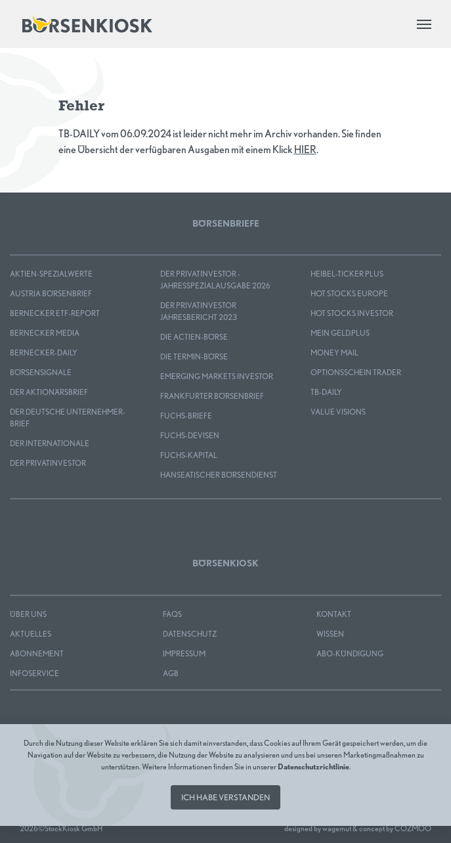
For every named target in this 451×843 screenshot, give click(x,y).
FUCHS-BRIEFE (186, 416)
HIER (305, 149)
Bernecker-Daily (43, 352)
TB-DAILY (326, 392)
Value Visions (338, 412)
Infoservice (34, 673)
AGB (171, 673)
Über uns (28, 614)
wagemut (336, 828)
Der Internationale (49, 443)
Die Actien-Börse (194, 337)
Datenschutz (190, 634)
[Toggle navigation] (423, 24)
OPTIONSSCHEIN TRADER (356, 372)
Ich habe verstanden (225, 797)
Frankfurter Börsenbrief (212, 396)
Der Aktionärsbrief (49, 392)
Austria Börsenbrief (51, 293)
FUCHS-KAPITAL (188, 455)
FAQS (172, 614)
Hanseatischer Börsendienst (218, 475)
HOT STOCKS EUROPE (349, 293)
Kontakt (333, 614)
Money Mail (334, 352)
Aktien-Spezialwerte (51, 274)
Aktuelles (30, 634)
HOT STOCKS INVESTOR (352, 313)
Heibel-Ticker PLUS (347, 274)
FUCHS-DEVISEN (189, 435)
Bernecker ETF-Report (55, 313)
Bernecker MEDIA (44, 333)
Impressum (184, 653)
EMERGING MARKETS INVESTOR (216, 376)
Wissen (330, 634)
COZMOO (413, 828)
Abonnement (37, 653)
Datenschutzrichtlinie (313, 766)
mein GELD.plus (340, 333)
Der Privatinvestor (48, 463)
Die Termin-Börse (194, 356)
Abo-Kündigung (349, 653)
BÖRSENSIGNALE (41, 372)
